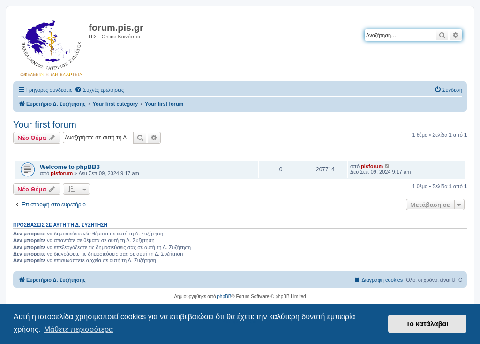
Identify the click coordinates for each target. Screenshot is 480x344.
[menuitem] (99, 89)
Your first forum (44, 124)
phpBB (224, 296)
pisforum (62, 173)
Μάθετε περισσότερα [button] (78, 329)
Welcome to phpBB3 (70, 166)
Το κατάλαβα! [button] (427, 324)
